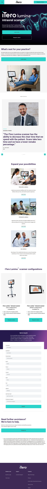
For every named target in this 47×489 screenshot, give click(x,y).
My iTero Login (8, 474)
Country (7, 372)
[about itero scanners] (23, 59)
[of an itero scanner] (40, 2)
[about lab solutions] (23, 258)
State (7, 377)
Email (7, 361)
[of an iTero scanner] (11, 320)
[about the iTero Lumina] (17, 32)
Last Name (8, 350)
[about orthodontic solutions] (23, 226)
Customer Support (19, 474)
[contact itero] (23, 430)
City (6, 383)
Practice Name (8, 356)
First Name (8, 345)
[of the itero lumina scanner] (17, 38)
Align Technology (31, 474)
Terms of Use (30, 484)
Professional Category (10, 399)
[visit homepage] (23, 467)
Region (29, 487)
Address (7, 388)
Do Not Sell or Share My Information (34, 481)
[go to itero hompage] (19, 2)
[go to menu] (2, 2)
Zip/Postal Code (9, 393)
